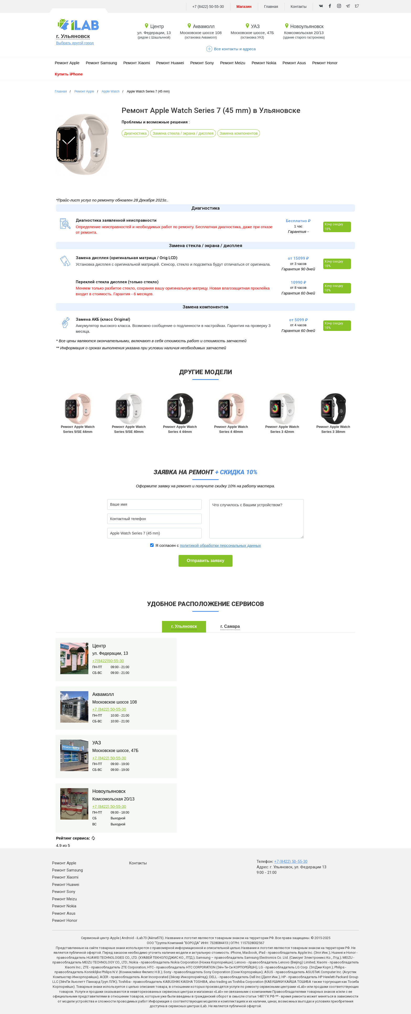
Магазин (243, 6)
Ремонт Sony (202, 63)
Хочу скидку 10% (334, 226)
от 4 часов (298, 325)
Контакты (298, 6)
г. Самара (230, 626)
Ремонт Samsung (101, 63)
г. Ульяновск (73, 36)
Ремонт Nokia (264, 63)
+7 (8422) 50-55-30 (208, 6)
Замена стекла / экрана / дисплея (183, 133)
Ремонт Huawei (170, 63)
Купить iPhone (69, 74)
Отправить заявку (205, 560)
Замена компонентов (239, 133)
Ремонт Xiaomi (136, 63)
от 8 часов (298, 288)
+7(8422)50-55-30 (108, 660)
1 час (298, 226)
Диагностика (135, 133)
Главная (271, 6)
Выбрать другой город (75, 43)
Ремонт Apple (67, 63)
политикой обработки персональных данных (220, 545)
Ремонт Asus (294, 63)
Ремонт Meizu (232, 63)
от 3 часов (298, 264)
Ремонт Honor (325, 63)
